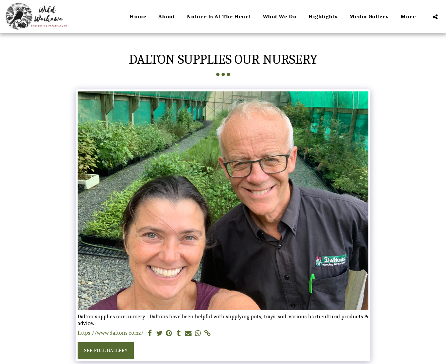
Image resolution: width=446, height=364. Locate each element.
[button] (435, 17)
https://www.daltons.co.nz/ (111, 333)
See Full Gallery (106, 350)
